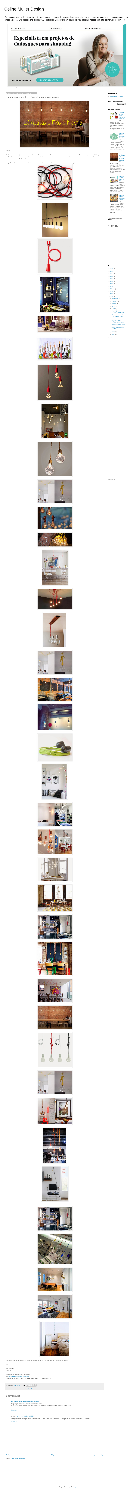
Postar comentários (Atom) (18, 1458)
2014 (112, 296)
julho (113, 306)
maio (113, 332)
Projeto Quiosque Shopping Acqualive (118, 311)
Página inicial (55, 1455)
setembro (115, 301)
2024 (112, 274)
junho (113, 308)
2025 (112, 271)
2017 (112, 289)
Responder (14, 1410)
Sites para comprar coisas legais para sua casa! (122, 116)
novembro (115, 298)
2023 (112, 276)
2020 (112, 281)
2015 (112, 294)
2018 (112, 286)
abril (113, 334)
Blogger (75, 1487)
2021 (112, 279)
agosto (114, 303)
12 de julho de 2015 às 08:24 (25, 1416)
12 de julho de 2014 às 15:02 (31, 1401)
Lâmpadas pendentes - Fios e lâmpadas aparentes (122, 157)
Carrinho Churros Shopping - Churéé (122, 136)
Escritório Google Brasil (118, 324)
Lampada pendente (31, 1388)
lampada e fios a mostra (19, 1388)
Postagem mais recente (13, 1455)
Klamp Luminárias (16, 1401)
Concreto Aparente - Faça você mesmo (118, 321)
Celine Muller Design (24, 9)
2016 (112, 291)
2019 (112, 284)
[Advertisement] (115, 237)
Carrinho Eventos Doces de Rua (121, 178)
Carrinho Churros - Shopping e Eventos (122, 197)
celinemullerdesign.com (116, 96)
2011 (112, 337)
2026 (112, 268)
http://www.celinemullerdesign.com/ (19, 1376)
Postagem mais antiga (97, 1455)
